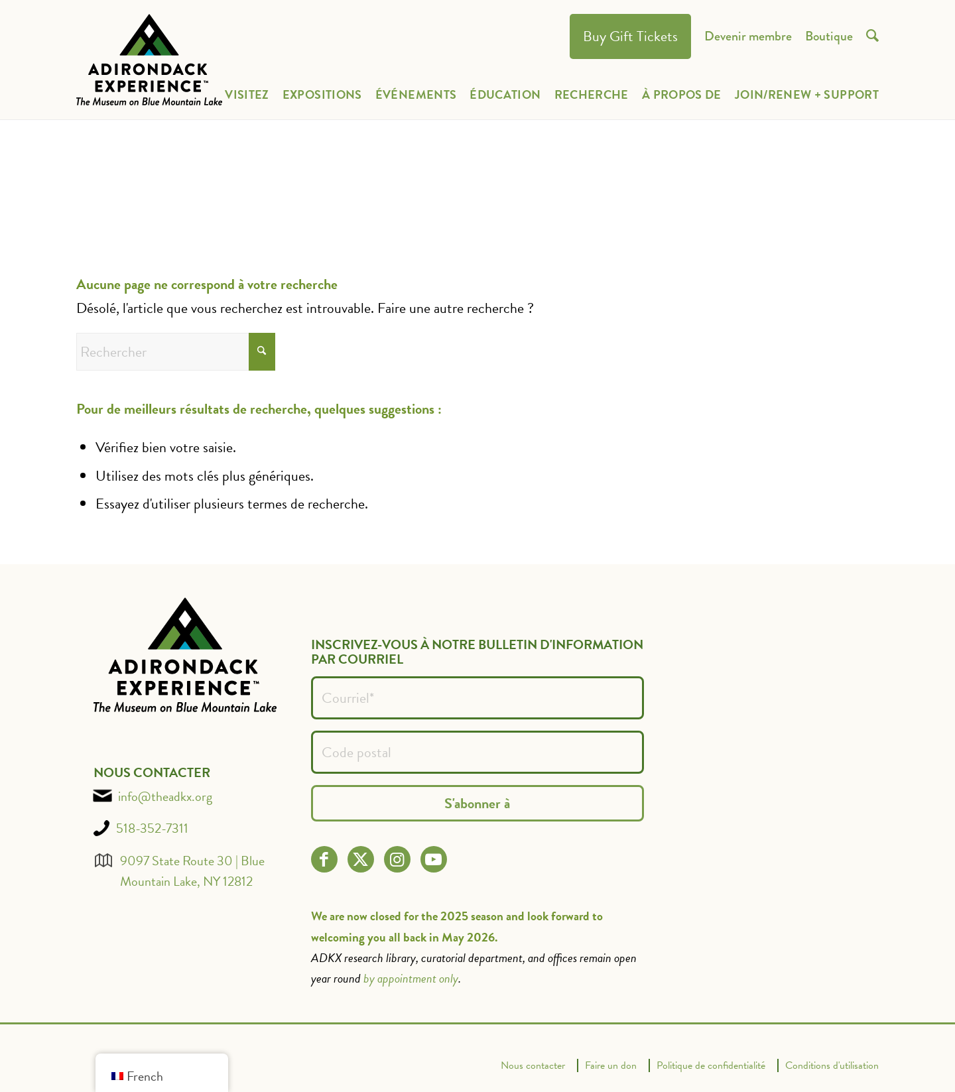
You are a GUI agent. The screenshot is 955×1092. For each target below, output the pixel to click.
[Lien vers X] (360, 859)
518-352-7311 (152, 828)
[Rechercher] (175, 352)
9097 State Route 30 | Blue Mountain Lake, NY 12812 (192, 871)
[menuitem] (630, 37)
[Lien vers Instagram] (397, 859)
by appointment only (410, 978)
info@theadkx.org (165, 796)
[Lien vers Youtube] (433, 859)
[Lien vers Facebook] (324, 859)
